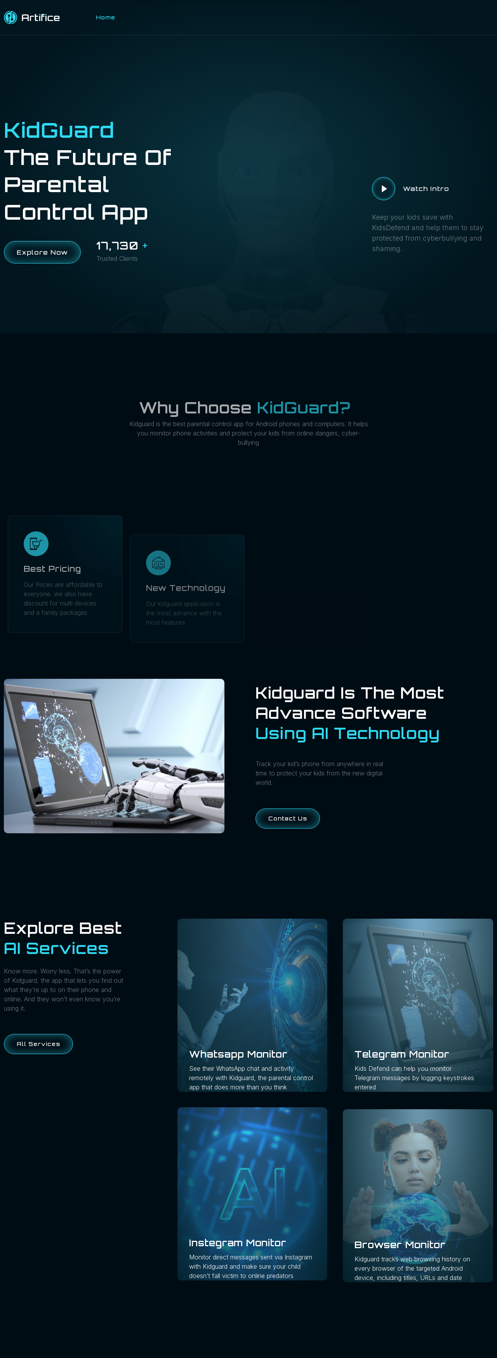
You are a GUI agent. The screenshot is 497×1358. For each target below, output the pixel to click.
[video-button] (383, 188)
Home (105, 17)
